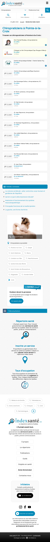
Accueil (22, 22)
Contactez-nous (25, 475)
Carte (12, 280)
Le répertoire (25, 447)
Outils (25, 459)
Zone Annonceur (25, 470)
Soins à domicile (14, 406)
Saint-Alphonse (16, 253)
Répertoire (8, 16)
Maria (29, 253)
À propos (25, 442)
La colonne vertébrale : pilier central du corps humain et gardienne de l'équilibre (25, 192)
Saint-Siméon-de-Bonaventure (20, 269)
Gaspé (30, 248)
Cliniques (30, 406)
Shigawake (14, 274)
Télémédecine (36, 400)
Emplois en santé (25, 464)
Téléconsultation (14, 311)
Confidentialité (36, 535)
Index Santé (13, 535)
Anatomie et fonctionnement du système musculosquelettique (19, 201)
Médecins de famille (18, 400)
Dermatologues (23, 411)
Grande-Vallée (28, 274)
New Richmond (33, 258)
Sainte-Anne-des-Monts (18, 264)
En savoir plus (16, 301)
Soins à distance (25, 16)
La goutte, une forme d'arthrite (16, 210)
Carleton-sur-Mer (16, 258)
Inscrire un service (26, 513)
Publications (25, 453)
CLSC (41, 406)
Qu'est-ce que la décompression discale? (19, 197)
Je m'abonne (26, 495)
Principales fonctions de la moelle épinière (20, 206)
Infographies (41, 16)
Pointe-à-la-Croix (16, 248)
